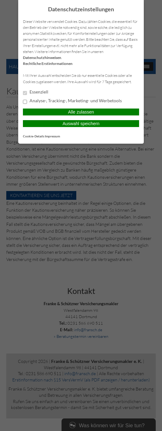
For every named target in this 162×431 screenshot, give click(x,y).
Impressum (52, 136)
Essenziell (35, 92)
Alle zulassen (81, 111)
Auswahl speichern (81, 123)
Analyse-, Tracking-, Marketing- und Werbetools (72, 101)
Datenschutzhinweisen (42, 57)
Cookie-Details (33, 136)
